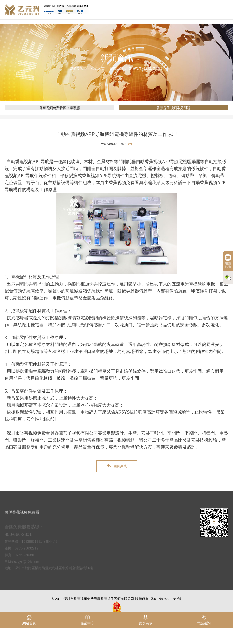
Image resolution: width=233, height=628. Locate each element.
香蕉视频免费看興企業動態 (59, 108)
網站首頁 (98, 69)
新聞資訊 (116, 69)
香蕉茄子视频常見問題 (145, 69)
